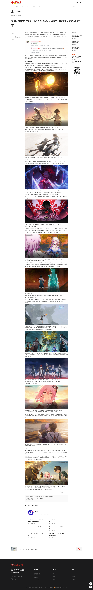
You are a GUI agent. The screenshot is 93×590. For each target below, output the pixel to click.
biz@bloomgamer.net (38, 499)
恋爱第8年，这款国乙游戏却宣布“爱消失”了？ (77, 36)
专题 (72, 573)
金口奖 (39, 6)
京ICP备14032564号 (49, 587)
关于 (81, 2)
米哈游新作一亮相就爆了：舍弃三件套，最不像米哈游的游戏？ (76, 48)
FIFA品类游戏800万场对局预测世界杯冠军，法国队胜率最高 (35, 521)
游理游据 (33, 6)
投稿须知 (54, 579)
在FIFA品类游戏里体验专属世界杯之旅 (56, 521)
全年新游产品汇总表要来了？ (76, 62)
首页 (12, 6)
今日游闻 (73, 576)
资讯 (17, 6)
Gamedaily (42, 498)
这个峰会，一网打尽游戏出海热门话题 (56, 527)
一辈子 (29, 505)
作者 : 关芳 (18, 11)
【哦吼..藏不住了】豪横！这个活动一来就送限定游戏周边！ (77, 57)
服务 (27, 6)
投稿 (77, 2)
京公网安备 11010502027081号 (60, 587)
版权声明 (54, 576)
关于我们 (54, 573)
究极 (33, 505)
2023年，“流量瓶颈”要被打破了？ (35, 526)
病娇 (36, 505)
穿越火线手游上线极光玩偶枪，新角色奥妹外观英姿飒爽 (56, 534)
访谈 (22, 6)
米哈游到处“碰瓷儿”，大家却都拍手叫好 (76, 42)
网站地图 (73, 579)
